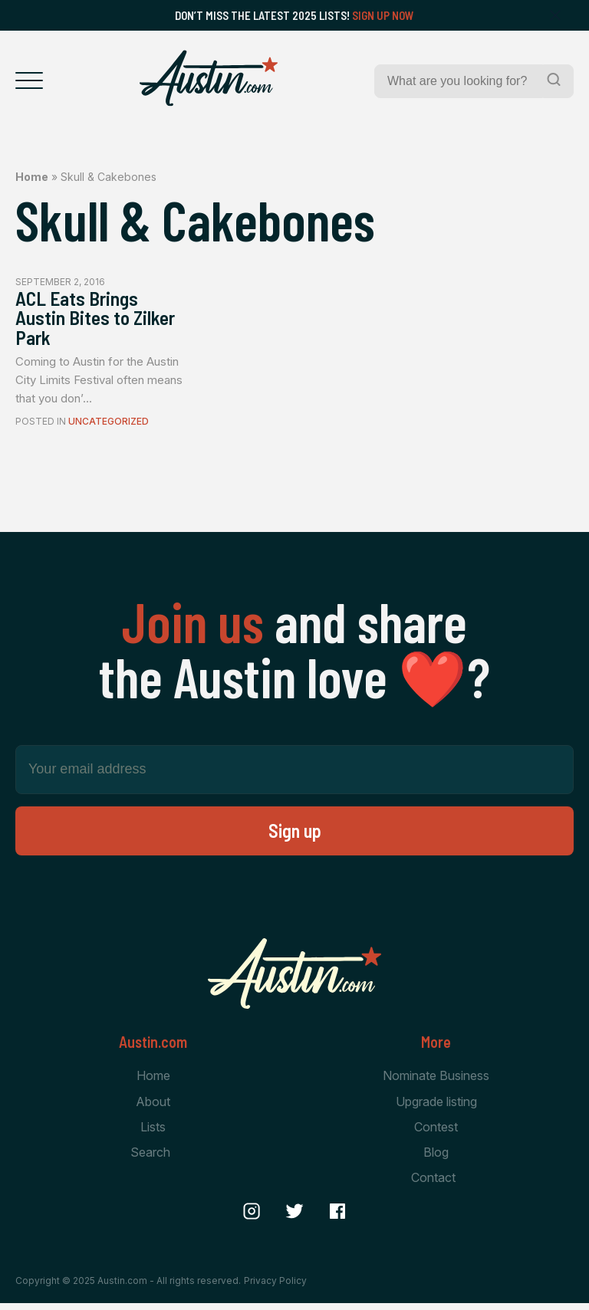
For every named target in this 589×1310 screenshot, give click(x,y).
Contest (436, 1133)
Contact (433, 1185)
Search (150, 1159)
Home (31, 176)
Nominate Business (436, 1081)
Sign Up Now (383, 15)
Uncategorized (108, 427)
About (153, 1107)
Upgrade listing (436, 1107)
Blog (436, 1159)
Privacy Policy (275, 1286)
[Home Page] (209, 78)
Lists (153, 1133)
